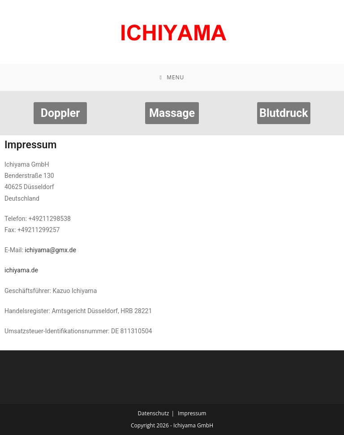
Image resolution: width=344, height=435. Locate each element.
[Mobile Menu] (172, 77)
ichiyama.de (21, 270)
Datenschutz (153, 413)
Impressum (192, 413)
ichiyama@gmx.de (50, 250)
